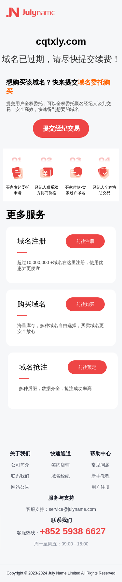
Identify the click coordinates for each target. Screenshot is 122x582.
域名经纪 (60, 476)
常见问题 (100, 464)
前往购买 (85, 304)
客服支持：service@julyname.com (61, 509)
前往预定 (87, 367)
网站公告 (20, 487)
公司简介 (20, 464)
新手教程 (100, 476)
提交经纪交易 (61, 128)
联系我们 (20, 476)
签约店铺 (60, 464)
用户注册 (100, 487)
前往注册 (85, 241)
